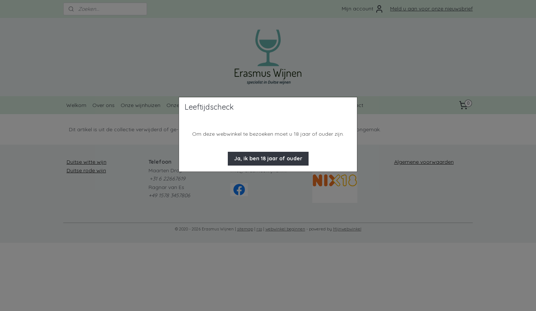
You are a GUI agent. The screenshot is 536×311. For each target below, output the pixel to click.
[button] (268, 159)
